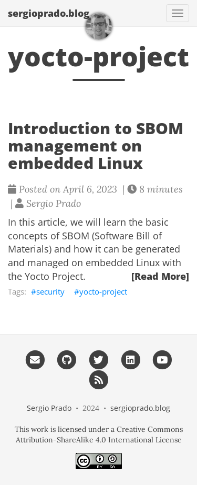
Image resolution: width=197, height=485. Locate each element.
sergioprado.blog (48, 13)
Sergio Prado (49, 408)
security (50, 291)
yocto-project (103, 291)
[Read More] (160, 276)
